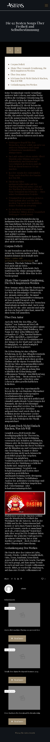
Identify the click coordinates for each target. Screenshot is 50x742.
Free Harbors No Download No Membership (22, 713)
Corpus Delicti (18, 64)
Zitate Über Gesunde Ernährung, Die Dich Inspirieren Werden (28, 69)
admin (23, 588)
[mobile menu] (46, 5)
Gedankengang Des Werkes (24, 84)
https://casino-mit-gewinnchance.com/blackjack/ (19, 259)
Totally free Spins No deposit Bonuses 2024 (21, 671)
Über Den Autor (18, 74)
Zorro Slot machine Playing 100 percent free (22, 630)
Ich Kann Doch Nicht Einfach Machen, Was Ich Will (29, 79)
